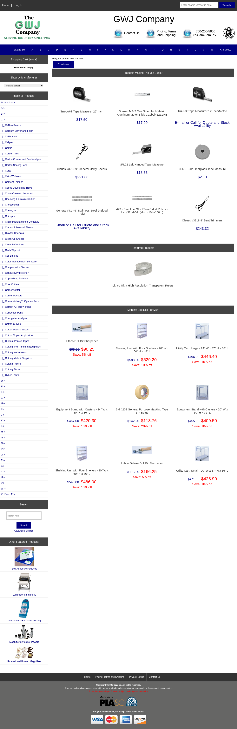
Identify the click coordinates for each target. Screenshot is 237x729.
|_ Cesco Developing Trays (16, 187)
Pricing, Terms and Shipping (109, 677)
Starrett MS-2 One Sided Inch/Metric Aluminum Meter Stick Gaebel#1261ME (142, 113)
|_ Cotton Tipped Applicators (17, 335)
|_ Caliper (7, 142)
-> (3, 119)
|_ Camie (6, 147)
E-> (3, 386)
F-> (3, 392)
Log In (18, 5)
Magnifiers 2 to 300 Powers (24, 634)
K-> (3, 420)
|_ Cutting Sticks (10, 369)
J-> (2, 414)
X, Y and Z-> (8, 494)
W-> (3, 488)
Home (5, 5)
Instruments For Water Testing (24, 610)
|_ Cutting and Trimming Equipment (21, 346)
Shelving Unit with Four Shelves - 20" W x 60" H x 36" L (82, 472)
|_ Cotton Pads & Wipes (15, 329)
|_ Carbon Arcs (10, 153)
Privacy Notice (136, 677)
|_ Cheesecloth (10, 204)
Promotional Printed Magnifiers (24, 654)
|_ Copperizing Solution (14, 278)
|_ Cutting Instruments (14, 352)
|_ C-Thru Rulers (11, 125)
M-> (3, 431)
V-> (3, 483)
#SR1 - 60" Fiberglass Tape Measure (202, 169)
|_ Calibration (9, 136)
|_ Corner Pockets (11, 295)
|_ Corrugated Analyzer (14, 318)
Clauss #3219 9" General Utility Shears (82, 169)
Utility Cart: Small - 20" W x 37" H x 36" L (202, 470)
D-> (3, 380)
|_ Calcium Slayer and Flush (17, 130)
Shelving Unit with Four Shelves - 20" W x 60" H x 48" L (142, 350)
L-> (3, 426)
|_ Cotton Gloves (11, 323)
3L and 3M (19, 49)
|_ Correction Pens (12, 312)
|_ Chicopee (8, 216)
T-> (3, 471)
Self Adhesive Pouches (24, 558)
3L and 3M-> (8, 102)
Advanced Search (24, 530)
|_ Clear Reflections (12, 244)
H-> (3, 403)
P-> (3, 448)
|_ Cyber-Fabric (10, 375)
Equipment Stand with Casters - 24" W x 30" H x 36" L (82, 411)
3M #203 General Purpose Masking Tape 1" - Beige (142, 411)
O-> (3, 443)
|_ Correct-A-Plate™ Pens (16, 306)
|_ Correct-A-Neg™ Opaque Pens (20, 301)
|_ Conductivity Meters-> (15, 272)
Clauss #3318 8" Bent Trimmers (202, 220)
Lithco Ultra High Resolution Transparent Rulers (143, 285)
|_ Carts (6, 170)
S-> (3, 465)
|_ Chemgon (8, 210)
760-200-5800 (205, 31)
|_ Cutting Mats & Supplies (16, 358)
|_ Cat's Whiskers (11, 176)
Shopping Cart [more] (24, 59)
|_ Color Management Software (18, 261)
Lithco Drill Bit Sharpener (82, 341)
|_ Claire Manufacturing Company (20, 221)
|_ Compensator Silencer (15, 267)
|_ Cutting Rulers (11, 363)
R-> (3, 460)
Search (24, 504)
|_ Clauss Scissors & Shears (17, 227)
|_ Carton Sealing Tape (14, 165)
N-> (3, 437)
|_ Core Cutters (10, 284)
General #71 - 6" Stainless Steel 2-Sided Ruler (82, 212)
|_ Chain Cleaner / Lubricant (17, 193)
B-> (3, 113)
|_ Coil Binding (9, 255)
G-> (3, 397)
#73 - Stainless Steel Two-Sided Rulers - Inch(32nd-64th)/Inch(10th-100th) (142, 211)
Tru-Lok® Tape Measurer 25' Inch (82, 111)
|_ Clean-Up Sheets (12, 238)
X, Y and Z (225, 49)
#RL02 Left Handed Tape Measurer (142, 164)
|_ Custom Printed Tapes (15, 341)
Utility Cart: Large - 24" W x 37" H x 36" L (202, 348)
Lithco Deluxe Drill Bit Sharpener (142, 463)
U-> (3, 477)
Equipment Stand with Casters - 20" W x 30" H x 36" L (202, 411)
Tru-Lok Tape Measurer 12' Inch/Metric (202, 111)
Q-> (3, 454)
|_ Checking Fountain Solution (18, 199)
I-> (2, 409)
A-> (3, 108)
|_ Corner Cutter (10, 289)
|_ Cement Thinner (12, 181)
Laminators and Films (24, 584)
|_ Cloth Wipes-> (11, 250)
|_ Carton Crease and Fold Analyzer (21, 159)
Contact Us (154, 677)
